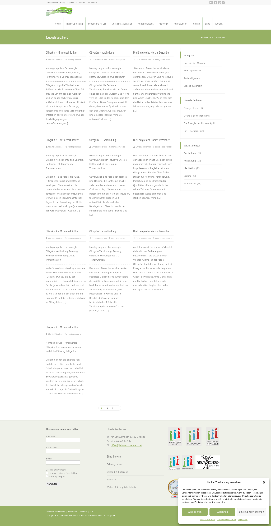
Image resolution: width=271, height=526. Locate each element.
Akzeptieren (195, 511)
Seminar (188, 175)
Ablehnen (222, 511)
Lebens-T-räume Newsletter (61, 473)
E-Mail (50, 458)
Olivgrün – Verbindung (101, 52)
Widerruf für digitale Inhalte (121, 487)
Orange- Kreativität (194, 108)
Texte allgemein (192, 78)
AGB (91, 511)
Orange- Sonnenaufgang (197, 115)
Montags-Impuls (56, 476)
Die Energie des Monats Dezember (151, 52)
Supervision (190, 183)
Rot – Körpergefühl (194, 130)
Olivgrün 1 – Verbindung (102, 140)
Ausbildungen (180, 23)
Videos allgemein (193, 85)
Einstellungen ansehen (251, 511)
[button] (264, 482)
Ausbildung (190, 160)
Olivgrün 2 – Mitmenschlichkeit (62, 140)
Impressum (242, 519)
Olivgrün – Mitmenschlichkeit (61, 52)
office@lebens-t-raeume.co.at (126, 445)
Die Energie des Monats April (199, 123)
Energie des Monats (163, 59)
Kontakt (82, 2)
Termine (196, 23)
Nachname (52, 447)
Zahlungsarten (114, 464)
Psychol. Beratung (74, 23)
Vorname (51, 436)
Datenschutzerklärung (226, 519)
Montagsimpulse (74, 59)
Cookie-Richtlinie (207, 519)
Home (58, 23)
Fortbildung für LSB (97, 23)
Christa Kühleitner (55, 59)
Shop (207, 23)
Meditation (189, 168)
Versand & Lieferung (117, 471)
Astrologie (164, 23)
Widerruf (111, 479)
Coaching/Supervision (122, 23)
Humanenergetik (145, 23)
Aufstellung (190, 153)
